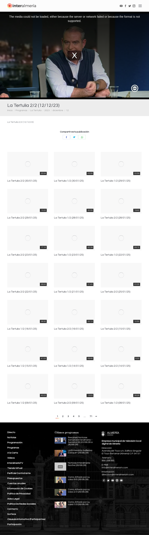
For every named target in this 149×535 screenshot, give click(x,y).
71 (91, 416)
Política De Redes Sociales (21, 504)
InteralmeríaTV (15, 463)
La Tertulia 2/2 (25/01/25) (115, 291)
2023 (47, 110)
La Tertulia (35, 110)
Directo (11, 432)
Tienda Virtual (14, 468)
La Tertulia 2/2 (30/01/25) (22, 181)
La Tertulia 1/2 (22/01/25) (115, 255)
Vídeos (11, 458)
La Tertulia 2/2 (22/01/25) (22, 291)
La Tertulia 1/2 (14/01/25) (69, 366)
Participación (14, 524)
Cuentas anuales (16, 483)
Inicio (10, 110)
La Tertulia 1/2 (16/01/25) (22, 329)
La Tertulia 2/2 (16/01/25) (69, 329)
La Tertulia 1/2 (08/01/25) (115, 403)
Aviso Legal (13, 499)
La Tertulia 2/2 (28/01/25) (115, 217)
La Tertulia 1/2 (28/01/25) (69, 217)
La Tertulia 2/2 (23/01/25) (22, 255)
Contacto (12, 509)
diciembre (58, 110)
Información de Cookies (19, 488)
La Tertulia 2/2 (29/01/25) (22, 217)
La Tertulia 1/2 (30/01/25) (69, 181)
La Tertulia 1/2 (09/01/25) (22, 403)
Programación (14, 442)
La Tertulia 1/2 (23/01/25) (69, 255)
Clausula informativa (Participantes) (26, 519)
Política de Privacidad (18, 494)
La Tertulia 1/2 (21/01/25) (69, 291)
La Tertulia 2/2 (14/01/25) (115, 366)
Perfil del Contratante (19, 473)
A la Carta (12, 453)
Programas (21, 110)
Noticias (11, 437)
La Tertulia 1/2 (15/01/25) (22, 366)
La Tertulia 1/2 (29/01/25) (115, 181)
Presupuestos (14, 478)
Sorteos (11, 514)
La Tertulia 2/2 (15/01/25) (115, 329)
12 (67, 110)
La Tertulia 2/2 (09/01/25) (69, 403)
